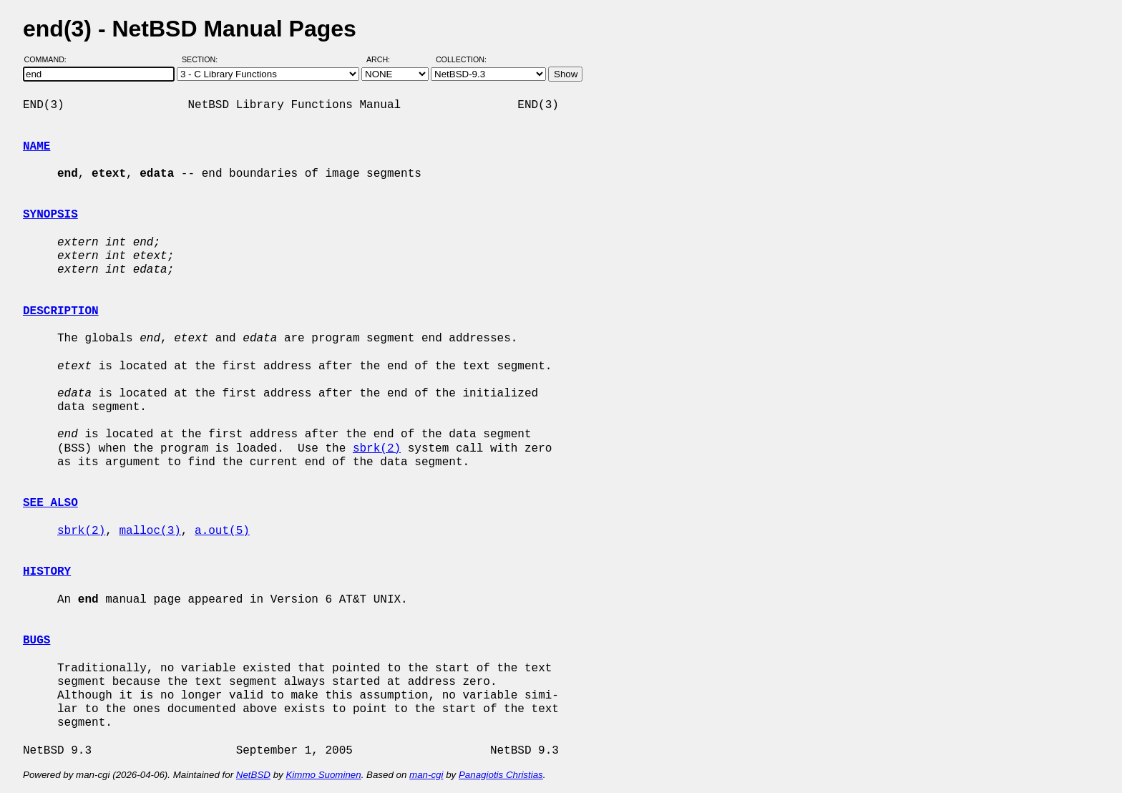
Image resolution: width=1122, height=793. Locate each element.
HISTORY (47, 572)
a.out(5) (222, 531)
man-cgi (426, 774)
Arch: (384, 59)
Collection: (461, 59)
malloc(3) (149, 531)
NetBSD (253, 774)
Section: (203, 59)
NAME (36, 147)
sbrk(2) (377, 449)
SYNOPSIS (50, 215)
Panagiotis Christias (501, 774)
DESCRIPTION (61, 311)
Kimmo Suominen (323, 774)
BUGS (36, 640)
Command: (49, 59)
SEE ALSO (50, 503)
